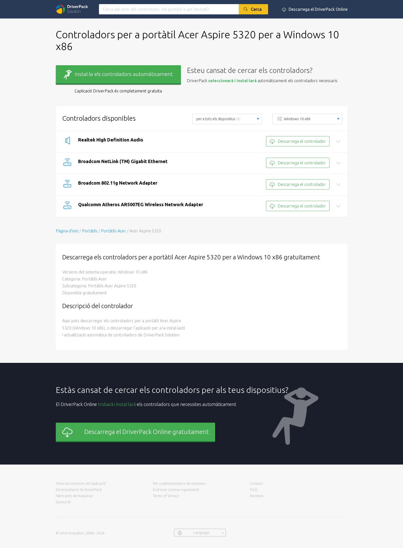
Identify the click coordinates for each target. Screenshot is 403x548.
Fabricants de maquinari (74, 496)
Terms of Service (166, 496)
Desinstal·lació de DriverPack (79, 490)
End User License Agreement (176, 490)
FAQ (253, 490)
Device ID (63, 502)
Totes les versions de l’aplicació (81, 483)
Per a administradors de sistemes (179, 483)
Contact (256, 483)
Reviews (256, 496)
